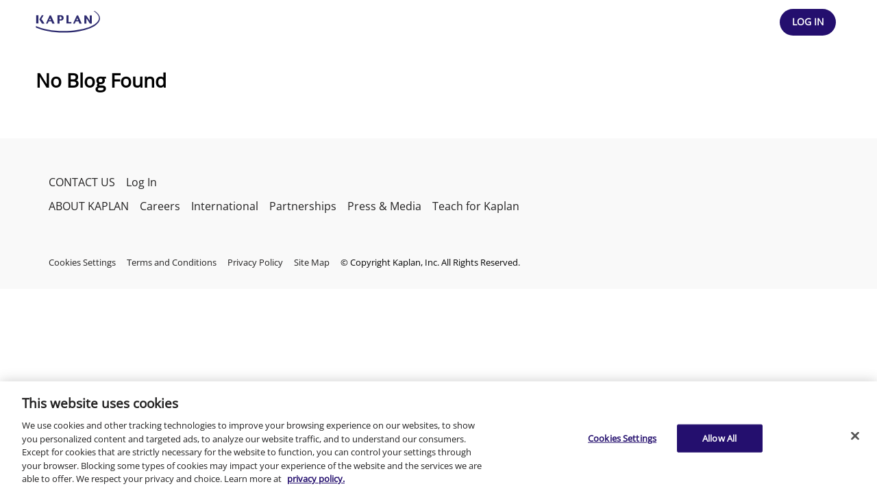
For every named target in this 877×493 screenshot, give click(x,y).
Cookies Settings (82, 262)
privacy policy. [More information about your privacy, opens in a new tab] (316, 478)
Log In (141, 182)
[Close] (855, 435)
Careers (160, 206)
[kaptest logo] (68, 22)
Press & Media (384, 206)
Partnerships (302, 206)
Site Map (312, 262)
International (224, 206)
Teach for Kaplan (475, 206)
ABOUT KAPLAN (89, 206)
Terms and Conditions (172, 262)
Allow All (719, 437)
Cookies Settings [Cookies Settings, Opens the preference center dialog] (622, 437)
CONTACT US (82, 182)
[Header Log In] (808, 22)
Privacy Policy (255, 262)
